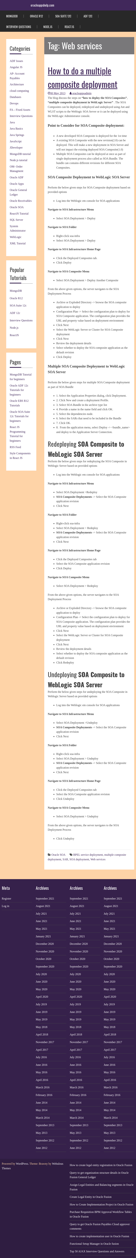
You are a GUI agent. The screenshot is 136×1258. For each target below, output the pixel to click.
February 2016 (44, 1095)
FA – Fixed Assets (20, 109)
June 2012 (41, 1147)
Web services (97, 859)
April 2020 (42, 996)
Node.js (47, 27)
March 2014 (43, 1117)
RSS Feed (15, 447)
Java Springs (17, 134)
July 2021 (41, 913)
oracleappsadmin (80, 93)
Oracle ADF (17, 177)
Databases (15, 96)
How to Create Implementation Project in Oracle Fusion (101, 1204)
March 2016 (43, 1087)
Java (12, 122)
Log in (5, 906)
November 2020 (45, 951)
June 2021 (41, 921)
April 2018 (42, 1034)
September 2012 (45, 1140)
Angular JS (16, 67)
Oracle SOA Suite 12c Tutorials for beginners (20, 416)
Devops (14, 103)
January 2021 (43, 936)
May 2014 (41, 1110)
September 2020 (45, 966)
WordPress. (22, 1163)
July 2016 (41, 1057)
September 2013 (45, 1125)
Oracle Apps (17, 183)
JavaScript (16, 141)
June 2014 (41, 1102)
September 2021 (45, 898)
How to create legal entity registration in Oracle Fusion (101, 1165)
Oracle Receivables (21, 200)
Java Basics (16, 128)
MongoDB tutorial (20, 153)
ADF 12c (88, 16)
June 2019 (41, 1011)
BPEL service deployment (88, 854)
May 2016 (41, 1072)
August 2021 (43, 906)
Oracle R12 (36, 16)
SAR (65, 859)
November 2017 (45, 1042)
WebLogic (15, 237)
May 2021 (41, 928)
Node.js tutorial (18, 160)
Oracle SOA (17, 207)
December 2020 (45, 943)
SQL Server (16, 219)
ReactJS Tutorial (19, 213)
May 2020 (41, 989)
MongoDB (12, 16)
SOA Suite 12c (63, 16)
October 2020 (43, 958)
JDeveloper (16, 147)
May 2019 (41, 1019)
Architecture (17, 84)
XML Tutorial (18, 243)
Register (6, 898)
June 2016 (41, 1064)
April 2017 (42, 1049)
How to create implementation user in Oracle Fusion (99, 1236)
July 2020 (41, 974)
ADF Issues (16, 60)
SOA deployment (79, 859)
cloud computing (19, 90)
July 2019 (41, 1004)
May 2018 (41, 1027)
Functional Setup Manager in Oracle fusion (94, 1243)
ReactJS (69, 27)
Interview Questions (18, 27)
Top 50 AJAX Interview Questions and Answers (97, 1251)
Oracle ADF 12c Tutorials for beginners (19, 390)
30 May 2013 (56, 93)
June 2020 (41, 981)
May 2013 (41, 1132)
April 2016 (42, 1079)
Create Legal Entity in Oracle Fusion (91, 1196)
